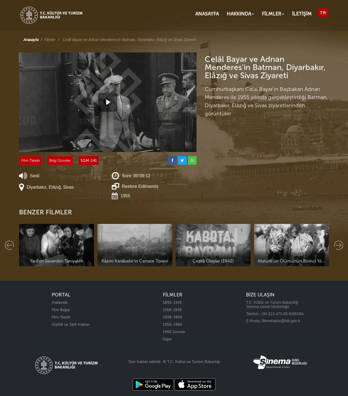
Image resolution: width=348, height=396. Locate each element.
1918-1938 (172, 310)
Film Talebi (30, 160)
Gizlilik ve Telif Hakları (71, 324)
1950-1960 (172, 324)
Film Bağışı (61, 310)
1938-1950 (172, 317)
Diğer (167, 339)
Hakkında (59, 302)
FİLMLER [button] (273, 14)
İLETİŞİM (302, 14)
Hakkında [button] (240, 14)
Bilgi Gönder (60, 160)
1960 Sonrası (174, 332)
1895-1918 (172, 302)
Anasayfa (207, 14)
